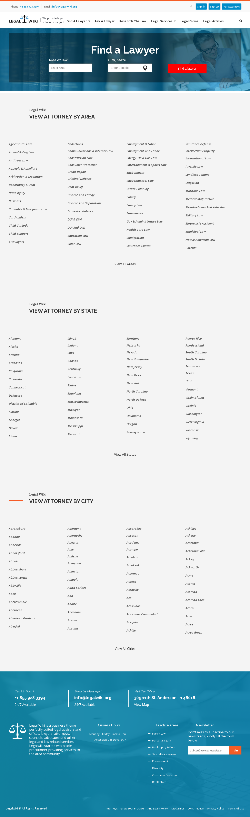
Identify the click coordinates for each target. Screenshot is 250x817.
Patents (191, 248)
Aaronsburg (17, 528)
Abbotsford (17, 553)
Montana (133, 338)
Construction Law (80, 158)
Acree (189, 624)
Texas (190, 373)
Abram (72, 620)
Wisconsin (193, 430)
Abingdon (74, 563)
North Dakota (136, 399)
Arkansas (15, 363)
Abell (12, 594)
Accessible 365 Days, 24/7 (110, 739)
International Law (198, 158)
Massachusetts (78, 401)
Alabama (15, 338)
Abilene (73, 556)
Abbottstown (18, 577)
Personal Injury (159, 740)
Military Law (194, 215)
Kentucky (74, 369)
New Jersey (134, 367)
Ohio (130, 408)
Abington (74, 571)
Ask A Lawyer (104, 21)
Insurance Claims (139, 246)
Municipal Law (196, 231)
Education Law (78, 236)
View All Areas (125, 264)
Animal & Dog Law (21, 152)
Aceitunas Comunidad (142, 614)
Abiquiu (73, 579)
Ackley (190, 559)
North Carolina (137, 391)
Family (131, 197)
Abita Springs (77, 588)
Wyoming (192, 438)
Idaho (13, 436)
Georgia (14, 420)
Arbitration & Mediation (26, 176)
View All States (125, 454)
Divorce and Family (81, 195)
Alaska (13, 346)
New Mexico (135, 375)
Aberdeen (15, 610)
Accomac (133, 573)
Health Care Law (138, 229)
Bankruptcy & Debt (22, 185)
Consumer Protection (83, 165)
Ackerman (193, 543)
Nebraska (133, 345)
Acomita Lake (195, 600)
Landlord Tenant (197, 174)
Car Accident (18, 217)
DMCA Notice (196, 808)
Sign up (214, 6)
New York (133, 383)
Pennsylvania (136, 432)
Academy (133, 542)
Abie (71, 549)
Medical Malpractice (200, 199)
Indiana (73, 345)
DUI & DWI (75, 219)
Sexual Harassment (162, 754)
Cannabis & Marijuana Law (28, 209)
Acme (189, 575)
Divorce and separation (84, 203)
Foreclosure (135, 213)
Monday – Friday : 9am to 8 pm (108, 734)
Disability (155, 768)
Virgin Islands (195, 397)
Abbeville (15, 545)
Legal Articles (213, 21)
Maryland (74, 393)
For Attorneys (232, 6)
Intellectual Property (200, 151)
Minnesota (75, 418)
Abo (70, 596)
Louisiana (74, 377)
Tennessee (193, 366)
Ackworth (192, 567)
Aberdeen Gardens (22, 618)
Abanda (14, 537)
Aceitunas (133, 606)
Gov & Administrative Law (144, 221)
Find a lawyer (187, 68)
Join (235, 750)
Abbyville (15, 585)
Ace (129, 598)
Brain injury (17, 193)
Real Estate (157, 782)
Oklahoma (134, 416)
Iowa (71, 353)
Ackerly (191, 535)
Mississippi (75, 426)
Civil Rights (16, 242)
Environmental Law (140, 181)
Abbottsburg (18, 569)
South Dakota (195, 359)
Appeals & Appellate (23, 168)
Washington (194, 414)
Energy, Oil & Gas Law (142, 158)
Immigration (135, 238)
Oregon (132, 424)
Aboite (72, 604)
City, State (117, 60)
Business (15, 201)
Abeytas (73, 542)
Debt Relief (75, 187)
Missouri (74, 434)
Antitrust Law (18, 160)
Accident (133, 557)
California (16, 371)
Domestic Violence (80, 211)
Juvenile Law (194, 166)
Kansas (73, 361)
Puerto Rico (194, 338)
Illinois (72, 338)
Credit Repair (77, 172)
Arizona (14, 355)
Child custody (18, 225)
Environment (135, 172)
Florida (14, 412)
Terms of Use (236, 808)
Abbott (14, 561)
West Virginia (195, 422)
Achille (131, 630)
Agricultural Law (20, 144)
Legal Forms (189, 21)
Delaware (15, 395)
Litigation (192, 183)
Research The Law (132, 21)
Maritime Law (195, 191)
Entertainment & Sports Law (146, 165)
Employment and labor (143, 151)
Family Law (134, 205)
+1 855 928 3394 (29, 6)
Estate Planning (138, 189)
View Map (141, 704)
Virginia (191, 406)
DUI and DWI (76, 227)
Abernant (74, 528)
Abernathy (75, 535)
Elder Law (74, 244)
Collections (75, 144)
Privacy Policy (215, 808)
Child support (18, 233)
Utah (189, 381)
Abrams (73, 628)
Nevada (132, 352)
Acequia (132, 622)
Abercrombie (18, 602)
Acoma (190, 583)
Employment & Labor (141, 144)
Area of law (58, 60)
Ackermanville (195, 551)
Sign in (201, 6)
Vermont (192, 389)
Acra (189, 616)
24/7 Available (25, 704)
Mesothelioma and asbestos (206, 207)
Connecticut (17, 387)
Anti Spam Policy (158, 808)
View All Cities (125, 648)
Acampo (132, 549)
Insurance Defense (198, 144)
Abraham (74, 612)
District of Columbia (23, 403)
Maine (72, 385)
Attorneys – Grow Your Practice (125, 808)
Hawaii (13, 428)
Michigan (74, 410)
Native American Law (200, 240)
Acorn (190, 608)
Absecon (132, 535)
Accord (131, 581)
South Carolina (196, 352)
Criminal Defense (79, 179)
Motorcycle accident (200, 223)
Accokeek (133, 565)
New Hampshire (138, 359)
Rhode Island (195, 345)
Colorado (15, 379)
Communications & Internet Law (90, 151)
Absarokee (134, 528)
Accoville (133, 590)
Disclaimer (177, 808)
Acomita (191, 592)
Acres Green (194, 632)
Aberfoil (14, 626)
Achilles (191, 528)
